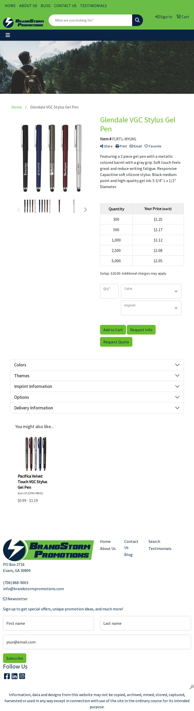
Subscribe (14, 658)
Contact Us (131, 544)
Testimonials (158, 548)
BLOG (46, 5)
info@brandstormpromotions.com (33, 588)
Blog (128, 554)
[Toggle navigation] (8, 35)
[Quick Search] (90, 20)
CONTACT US (65, 5)
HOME (10, 5)
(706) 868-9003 (15, 582)
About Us (108, 548)
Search (154, 541)
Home (105, 541)
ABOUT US (28, 5)
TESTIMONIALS (93, 5)
